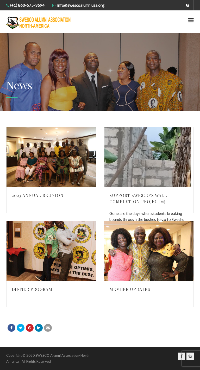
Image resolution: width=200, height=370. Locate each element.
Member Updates (129, 289)
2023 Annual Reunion (38, 195)
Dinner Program (32, 289)
